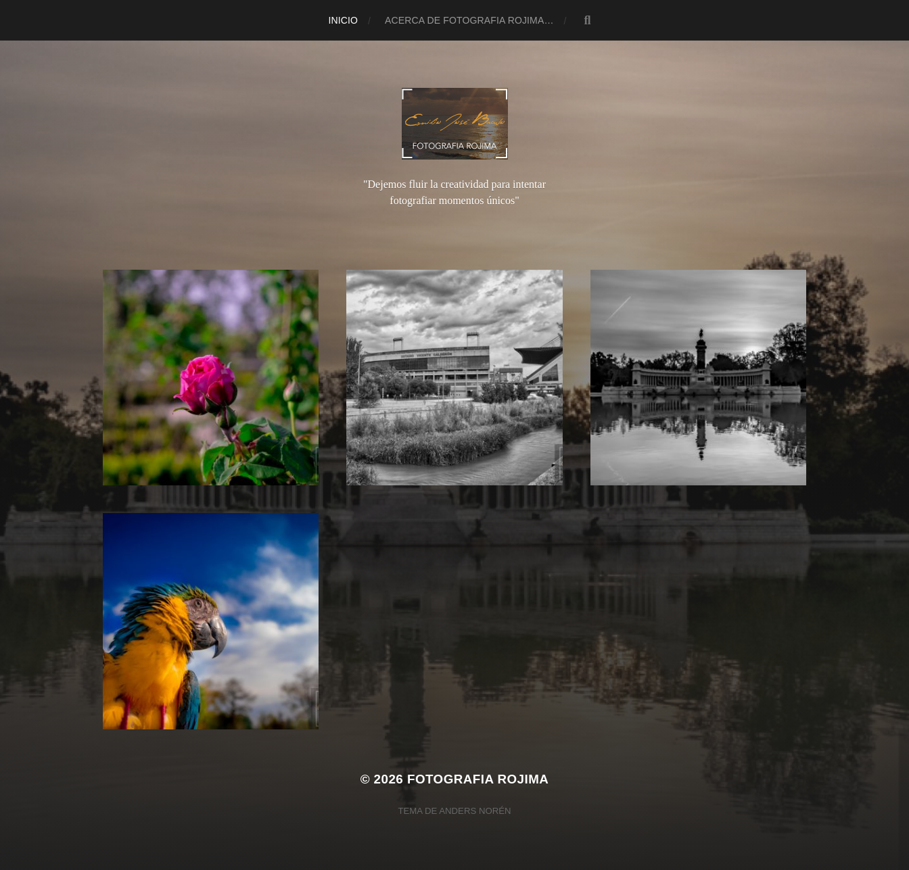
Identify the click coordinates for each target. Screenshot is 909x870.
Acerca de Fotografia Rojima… (469, 20)
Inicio (343, 20)
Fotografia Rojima (478, 779)
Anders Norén (475, 811)
